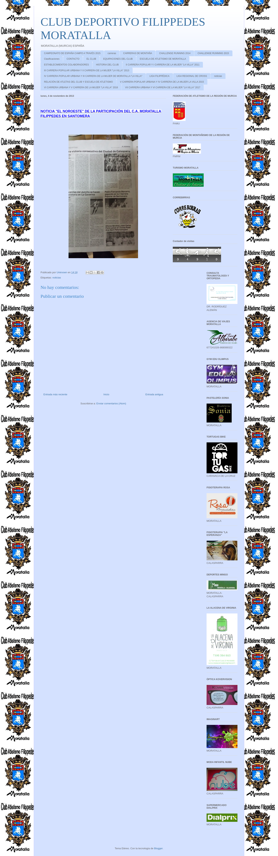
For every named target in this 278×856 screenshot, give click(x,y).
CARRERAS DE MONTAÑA (137, 53)
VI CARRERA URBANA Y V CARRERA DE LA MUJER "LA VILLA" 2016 (81, 87)
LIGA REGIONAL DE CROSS (192, 76)
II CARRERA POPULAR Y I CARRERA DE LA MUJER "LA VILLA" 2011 (163, 64)
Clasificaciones (51, 59)
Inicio (106, 394)
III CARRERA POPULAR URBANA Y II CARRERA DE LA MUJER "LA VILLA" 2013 (86, 70)
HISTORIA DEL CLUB (107, 64)
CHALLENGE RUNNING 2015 (213, 53)
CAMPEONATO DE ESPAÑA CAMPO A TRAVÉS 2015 (72, 53)
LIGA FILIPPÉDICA (159, 76)
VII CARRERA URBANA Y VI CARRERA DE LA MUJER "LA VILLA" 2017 (162, 87)
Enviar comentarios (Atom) (111, 403)
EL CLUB (91, 59)
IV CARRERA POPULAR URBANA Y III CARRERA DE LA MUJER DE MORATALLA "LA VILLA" (93, 76)
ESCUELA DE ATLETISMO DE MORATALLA (163, 59)
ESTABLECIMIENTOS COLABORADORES (66, 64)
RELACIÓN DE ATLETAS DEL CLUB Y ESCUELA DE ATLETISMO (78, 82)
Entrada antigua (154, 394)
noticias (218, 76)
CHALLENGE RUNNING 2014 (174, 53)
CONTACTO (73, 59)
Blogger (158, 848)
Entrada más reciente (55, 394)
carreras (112, 53)
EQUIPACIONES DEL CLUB (118, 59)
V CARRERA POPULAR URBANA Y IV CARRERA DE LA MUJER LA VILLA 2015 (162, 82)
